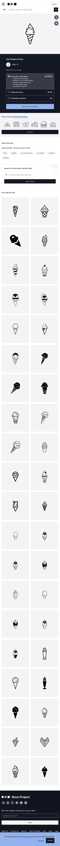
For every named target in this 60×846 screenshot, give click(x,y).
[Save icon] (56, 17)
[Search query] (30, 174)
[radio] (30, 81)
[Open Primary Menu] (3, 4)
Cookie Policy (27, 837)
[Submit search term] (56, 9)
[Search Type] (5, 9)
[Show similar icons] (56, 23)
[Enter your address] (30, 816)
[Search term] (31, 9)
